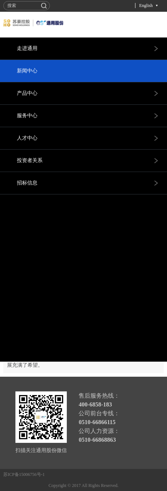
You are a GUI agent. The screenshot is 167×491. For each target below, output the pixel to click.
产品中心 (27, 93)
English (146, 5)
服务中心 (27, 115)
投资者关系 (30, 160)
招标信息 (27, 183)
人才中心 (27, 138)
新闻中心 (27, 71)
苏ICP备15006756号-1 (24, 474)
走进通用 (27, 48)
